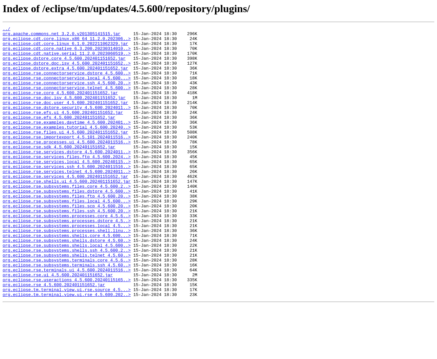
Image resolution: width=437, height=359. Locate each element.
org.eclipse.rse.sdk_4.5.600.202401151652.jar (59, 171)
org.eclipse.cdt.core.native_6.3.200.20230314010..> (67, 53)
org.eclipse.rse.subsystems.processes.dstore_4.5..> (67, 260)
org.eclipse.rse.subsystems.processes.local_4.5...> (67, 266)
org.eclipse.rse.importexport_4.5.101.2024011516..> (67, 159)
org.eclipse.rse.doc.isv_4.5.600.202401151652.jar (64, 112)
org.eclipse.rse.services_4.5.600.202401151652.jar (65, 207)
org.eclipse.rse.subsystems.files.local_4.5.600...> (67, 236)
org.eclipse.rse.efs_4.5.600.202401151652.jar (59, 136)
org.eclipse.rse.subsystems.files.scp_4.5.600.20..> (67, 242)
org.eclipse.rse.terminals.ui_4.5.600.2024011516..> (67, 319)
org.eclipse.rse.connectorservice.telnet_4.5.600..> (67, 100)
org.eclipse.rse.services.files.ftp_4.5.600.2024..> (67, 183)
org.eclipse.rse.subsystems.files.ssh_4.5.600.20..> (67, 248)
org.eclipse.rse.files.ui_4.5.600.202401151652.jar (65, 154)
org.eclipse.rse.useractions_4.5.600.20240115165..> (67, 331)
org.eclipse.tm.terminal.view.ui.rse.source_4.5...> (67, 343)
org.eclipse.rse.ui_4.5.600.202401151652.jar (58, 325)
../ (6, 29)
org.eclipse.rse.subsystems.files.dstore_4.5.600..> (67, 224)
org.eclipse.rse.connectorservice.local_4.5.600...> (67, 89)
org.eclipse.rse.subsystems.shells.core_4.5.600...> (67, 278)
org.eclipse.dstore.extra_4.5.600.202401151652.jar (65, 77)
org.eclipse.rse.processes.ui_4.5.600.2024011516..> (67, 165)
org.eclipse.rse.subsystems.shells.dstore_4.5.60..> (67, 283)
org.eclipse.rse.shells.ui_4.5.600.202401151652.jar (67, 213)
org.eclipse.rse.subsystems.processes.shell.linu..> (67, 272)
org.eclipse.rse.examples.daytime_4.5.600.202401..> (67, 142)
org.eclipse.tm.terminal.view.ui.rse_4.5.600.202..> (67, 348)
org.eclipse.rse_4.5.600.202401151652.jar (54, 337)
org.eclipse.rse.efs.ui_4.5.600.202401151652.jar (63, 130)
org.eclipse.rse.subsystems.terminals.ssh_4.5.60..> (67, 313)
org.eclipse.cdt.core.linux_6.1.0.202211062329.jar (65, 47)
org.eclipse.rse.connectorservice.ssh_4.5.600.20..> (67, 94)
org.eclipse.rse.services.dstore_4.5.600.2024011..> (67, 177)
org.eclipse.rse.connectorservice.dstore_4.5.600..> (67, 83)
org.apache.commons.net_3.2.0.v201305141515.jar (61, 35)
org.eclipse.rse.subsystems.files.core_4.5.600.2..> (67, 219)
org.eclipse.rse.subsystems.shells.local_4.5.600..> (67, 289)
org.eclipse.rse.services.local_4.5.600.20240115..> (67, 189)
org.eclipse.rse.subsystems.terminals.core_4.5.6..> (67, 307)
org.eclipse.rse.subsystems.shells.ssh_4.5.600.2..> (67, 295)
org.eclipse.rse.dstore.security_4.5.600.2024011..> (67, 124)
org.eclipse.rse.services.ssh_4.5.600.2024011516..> (67, 195)
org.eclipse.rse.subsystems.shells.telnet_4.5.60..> (67, 301)
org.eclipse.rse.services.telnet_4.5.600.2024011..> (67, 201)
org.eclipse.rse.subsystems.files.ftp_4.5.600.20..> (67, 230)
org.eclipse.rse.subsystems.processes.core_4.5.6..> (67, 254)
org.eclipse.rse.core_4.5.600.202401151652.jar (60, 106)
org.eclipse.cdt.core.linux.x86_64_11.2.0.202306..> (67, 41)
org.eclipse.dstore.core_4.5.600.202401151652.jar (64, 65)
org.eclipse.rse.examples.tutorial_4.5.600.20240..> (67, 148)
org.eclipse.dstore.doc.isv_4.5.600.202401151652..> (67, 71)
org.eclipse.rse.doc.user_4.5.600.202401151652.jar (65, 118)
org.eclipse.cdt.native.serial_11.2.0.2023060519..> (67, 59)
